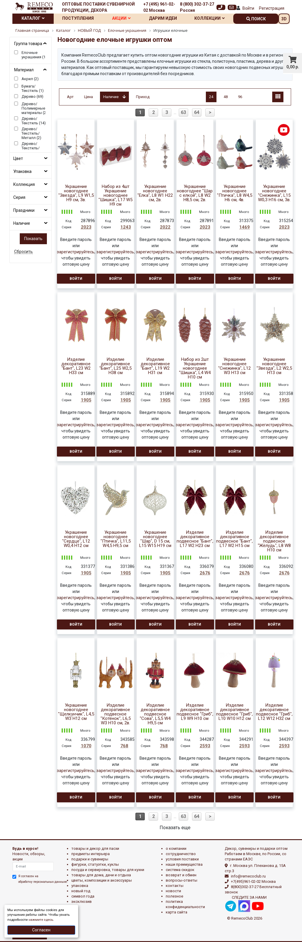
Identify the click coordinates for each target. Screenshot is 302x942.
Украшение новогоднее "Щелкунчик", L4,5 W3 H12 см (76, 712)
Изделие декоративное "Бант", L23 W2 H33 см (76, 366)
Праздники (24, 210)
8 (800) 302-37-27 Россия (197, 7)
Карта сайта (176, 912)
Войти (248, 8)
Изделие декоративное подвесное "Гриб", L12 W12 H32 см (274, 712)
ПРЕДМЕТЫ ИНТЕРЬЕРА (90, 854)
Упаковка (22, 171)
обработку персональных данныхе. (43, 882)
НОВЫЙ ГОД (80, 891)
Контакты (174, 885)
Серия (19, 197)
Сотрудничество (181, 854)
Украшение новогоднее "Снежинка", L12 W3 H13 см (234, 366)
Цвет (18, 158)
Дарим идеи (163, 18)
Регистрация (271, 8)
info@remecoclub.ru (248, 876)
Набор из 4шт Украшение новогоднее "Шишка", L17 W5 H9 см (115, 195)
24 (211, 97)
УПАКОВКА (79, 885)
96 (240, 97)
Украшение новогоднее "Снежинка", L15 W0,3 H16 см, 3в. (274, 193)
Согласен (41, 930)
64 (196, 112)
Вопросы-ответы (181, 880)
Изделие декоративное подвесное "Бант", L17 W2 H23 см (195, 539)
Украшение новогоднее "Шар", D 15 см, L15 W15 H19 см (155, 539)
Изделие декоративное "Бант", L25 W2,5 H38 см (115, 366)
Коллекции (209, 18)
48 (226, 97)
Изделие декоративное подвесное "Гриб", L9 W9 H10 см (195, 712)
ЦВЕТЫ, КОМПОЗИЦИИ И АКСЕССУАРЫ (101, 880)
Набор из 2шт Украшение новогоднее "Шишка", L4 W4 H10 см (195, 368)
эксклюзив (81, 901)
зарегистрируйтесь (75, 251)
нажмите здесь (41, 920)
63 (183, 112)
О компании (176, 848)
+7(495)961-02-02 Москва (253, 881)
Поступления (78, 18)
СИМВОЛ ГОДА (82, 896)
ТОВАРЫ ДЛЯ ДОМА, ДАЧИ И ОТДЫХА (101, 875)
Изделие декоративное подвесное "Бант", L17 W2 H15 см (234, 539)
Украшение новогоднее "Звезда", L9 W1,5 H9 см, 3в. (76, 193)
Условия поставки (182, 859)
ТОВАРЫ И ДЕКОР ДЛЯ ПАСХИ (95, 848)
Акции (121, 18)
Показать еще (175, 827)
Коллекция (24, 184)
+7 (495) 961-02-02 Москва (159, 7)
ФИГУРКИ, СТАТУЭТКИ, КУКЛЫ (95, 864)
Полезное (174, 896)
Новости (173, 891)
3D (284, 18)
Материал (24, 69)
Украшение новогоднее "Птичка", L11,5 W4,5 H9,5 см (116, 539)
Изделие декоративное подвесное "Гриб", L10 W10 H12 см (234, 712)
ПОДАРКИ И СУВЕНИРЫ (89, 859)
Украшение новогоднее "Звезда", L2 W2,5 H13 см (274, 366)
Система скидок (180, 869)
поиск (256, 18)
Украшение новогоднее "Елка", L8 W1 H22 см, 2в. (155, 193)
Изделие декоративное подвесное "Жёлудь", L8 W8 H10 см (274, 541)
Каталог (33, 18)
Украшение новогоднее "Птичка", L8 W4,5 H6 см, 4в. (234, 193)
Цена (88, 97)
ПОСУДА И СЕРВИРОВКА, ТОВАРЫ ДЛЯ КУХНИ (107, 869)
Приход (143, 97)
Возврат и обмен (181, 875)
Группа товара (28, 43)
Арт (70, 97)
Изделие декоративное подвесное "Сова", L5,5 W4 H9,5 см (155, 714)
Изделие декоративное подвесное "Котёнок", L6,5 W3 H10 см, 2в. (116, 714)
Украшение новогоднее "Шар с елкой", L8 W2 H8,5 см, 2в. (195, 193)
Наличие (21, 223)
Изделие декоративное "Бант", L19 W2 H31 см (155, 366)
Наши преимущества (184, 864)
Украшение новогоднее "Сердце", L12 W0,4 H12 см (76, 539)
